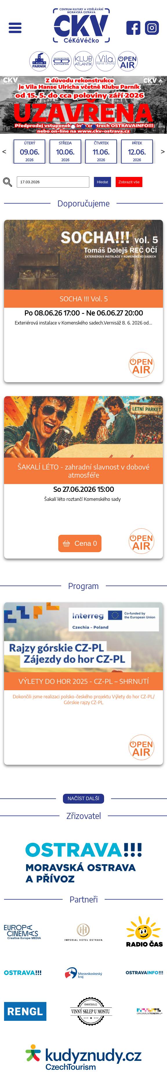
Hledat (102, 182)
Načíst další (83, 798)
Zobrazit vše (129, 182)
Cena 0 (80, 543)
